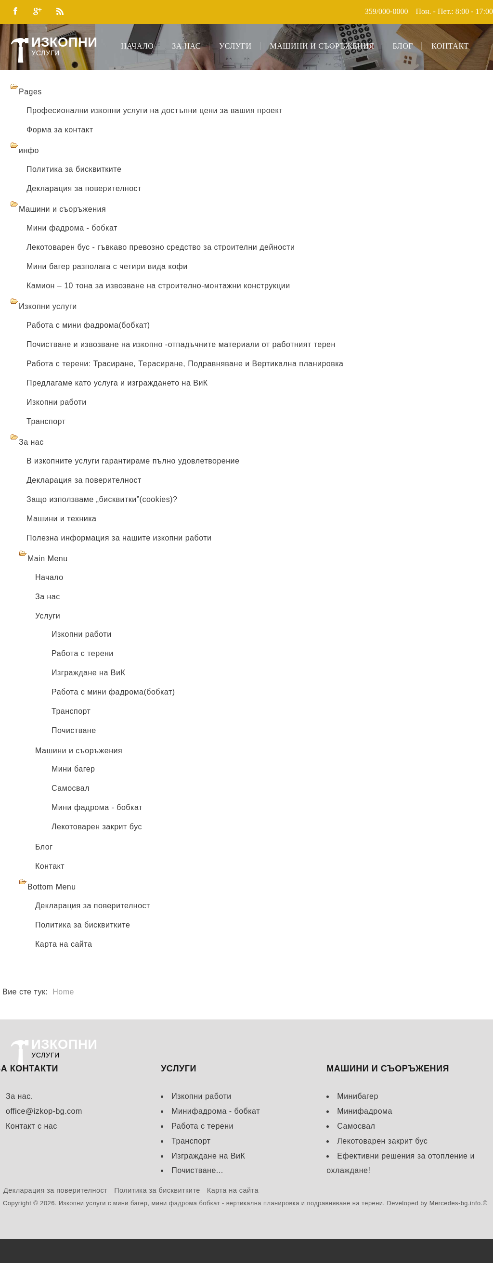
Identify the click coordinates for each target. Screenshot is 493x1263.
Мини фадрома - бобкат (71, 228)
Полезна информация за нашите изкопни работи (118, 538)
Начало (137, 46)
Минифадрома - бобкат (215, 1111)
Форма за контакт (59, 130)
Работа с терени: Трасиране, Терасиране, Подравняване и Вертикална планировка (184, 364)
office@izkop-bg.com (44, 1111)
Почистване (74, 730)
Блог (403, 46)
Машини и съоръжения (322, 46)
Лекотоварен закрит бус (97, 827)
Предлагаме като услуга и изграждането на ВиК (117, 383)
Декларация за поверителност (84, 188)
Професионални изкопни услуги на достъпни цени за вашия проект (154, 110)
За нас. (19, 1096)
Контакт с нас (31, 1126)
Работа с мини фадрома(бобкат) (88, 325)
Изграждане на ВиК (88, 673)
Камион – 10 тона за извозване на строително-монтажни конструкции (158, 286)
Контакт (450, 46)
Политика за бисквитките (73, 169)
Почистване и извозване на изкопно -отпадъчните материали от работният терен (181, 344)
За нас (186, 46)
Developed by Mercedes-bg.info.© (437, 1203)
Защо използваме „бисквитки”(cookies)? (101, 499)
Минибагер (357, 1096)
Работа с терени (83, 653)
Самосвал (71, 788)
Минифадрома (364, 1111)
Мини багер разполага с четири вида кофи (107, 266)
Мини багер (73, 769)
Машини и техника (61, 519)
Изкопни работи (56, 402)
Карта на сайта (63, 944)
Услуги (235, 46)
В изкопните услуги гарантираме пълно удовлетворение (132, 461)
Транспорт (45, 421)
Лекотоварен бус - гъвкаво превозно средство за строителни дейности (160, 247)
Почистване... (197, 1170)
